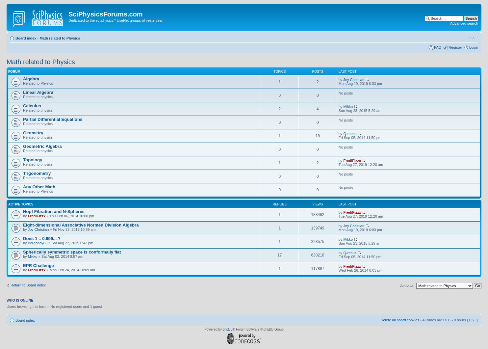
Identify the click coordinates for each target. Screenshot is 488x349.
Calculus (32, 105)
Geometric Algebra (42, 146)
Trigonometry (37, 173)
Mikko (348, 107)
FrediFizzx (352, 161)
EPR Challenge (38, 265)
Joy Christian (353, 80)
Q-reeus (349, 134)
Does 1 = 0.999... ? (42, 238)
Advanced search (464, 23)
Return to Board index (28, 285)
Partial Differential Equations (52, 119)
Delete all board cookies (399, 320)
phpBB (228, 329)
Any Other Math (39, 186)
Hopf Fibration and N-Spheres (54, 211)
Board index (26, 38)
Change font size (473, 37)
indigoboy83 (37, 243)
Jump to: (407, 285)
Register (455, 47)
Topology (32, 159)
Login (473, 47)
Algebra (31, 78)
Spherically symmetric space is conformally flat (72, 252)
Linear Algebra (38, 92)
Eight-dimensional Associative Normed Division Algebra (81, 225)
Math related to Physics (59, 38)
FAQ (437, 47)
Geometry (33, 132)
